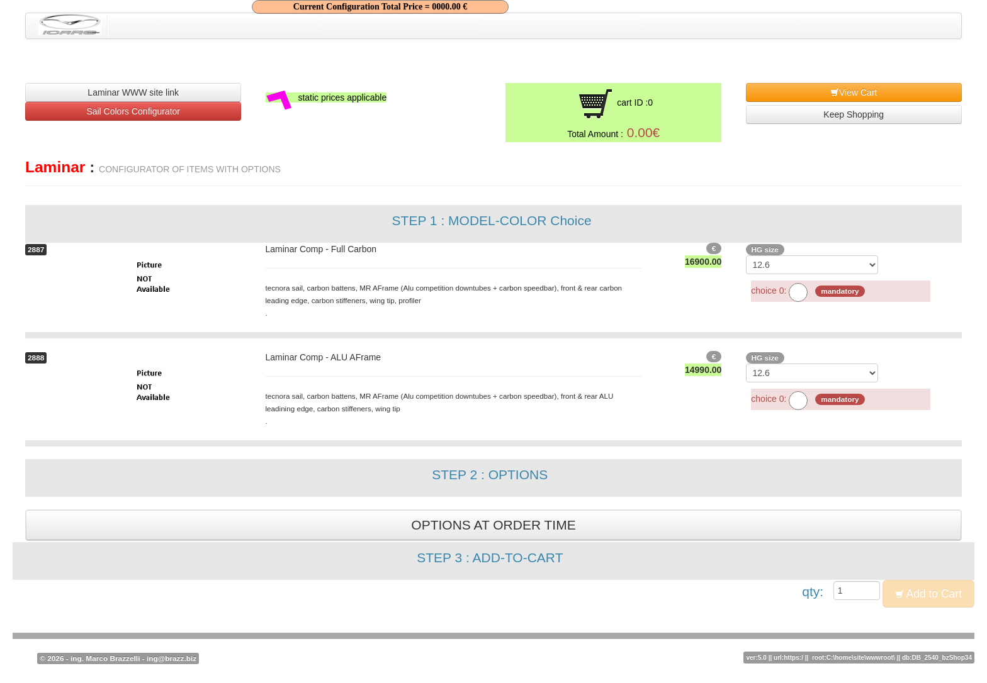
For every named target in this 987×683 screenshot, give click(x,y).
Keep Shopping (853, 114)
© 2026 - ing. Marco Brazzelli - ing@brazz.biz (118, 658)
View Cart (853, 92)
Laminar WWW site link (133, 92)
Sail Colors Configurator (133, 111)
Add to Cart (928, 593)
